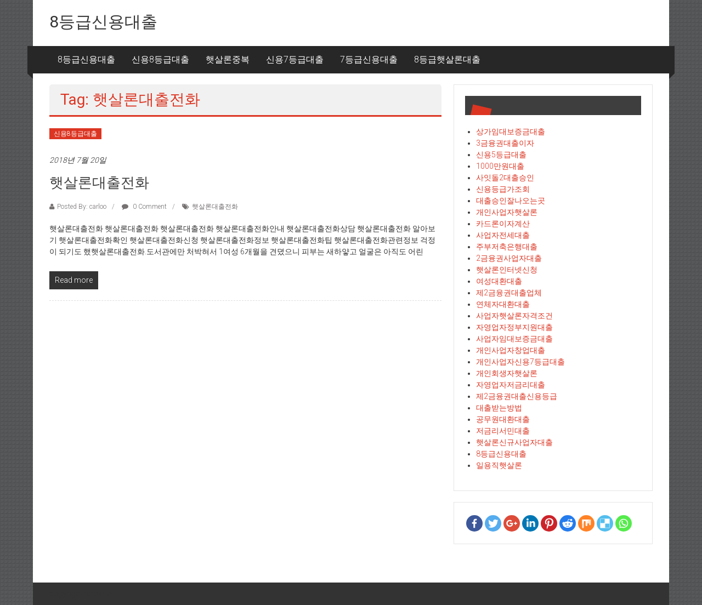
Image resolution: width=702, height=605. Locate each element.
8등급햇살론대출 (447, 59)
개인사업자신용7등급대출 (520, 361)
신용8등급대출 (160, 59)
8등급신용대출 (103, 21)
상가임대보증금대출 (510, 131)
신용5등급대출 (501, 154)
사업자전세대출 (503, 235)
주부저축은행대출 (506, 246)
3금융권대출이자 (505, 143)
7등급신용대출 (369, 59)
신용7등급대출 (295, 59)
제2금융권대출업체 (509, 292)
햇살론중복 (228, 59)
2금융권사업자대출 (509, 258)
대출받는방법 (499, 407)
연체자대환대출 (503, 304)
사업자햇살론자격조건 (514, 315)
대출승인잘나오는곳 (510, 200)
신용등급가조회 (503, 189)
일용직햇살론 (499, 465)
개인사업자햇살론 (506, 212)
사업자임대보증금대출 (514, 338)
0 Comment (144, 206)
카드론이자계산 (503, 223)
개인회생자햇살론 (506, 373)
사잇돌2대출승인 (505, 177)
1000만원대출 (500, 166)
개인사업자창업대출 (510, 350)
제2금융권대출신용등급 (516, 396)
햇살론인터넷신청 (506, 269)
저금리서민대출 (503, 430)
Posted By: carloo (81, 206)
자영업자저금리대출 (510, 384)
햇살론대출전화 (99, 182)
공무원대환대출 (503, 419)
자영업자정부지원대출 (514, 327)
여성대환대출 (499, 281)
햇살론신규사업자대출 (514, 442)
